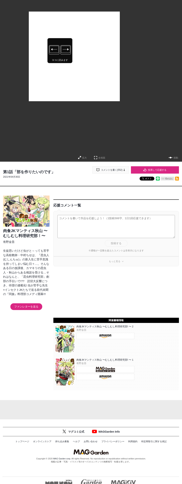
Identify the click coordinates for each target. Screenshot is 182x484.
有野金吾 (9, 241)
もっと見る (114, 261)
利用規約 (132, 441)
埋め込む (169, 178)
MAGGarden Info (109, 431)
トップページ (22, 441)
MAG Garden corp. (62, 458)
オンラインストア (42, 441)
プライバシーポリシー (112, 441)
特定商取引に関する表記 (154, 441)
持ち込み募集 (62, 441)
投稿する (116, 243)
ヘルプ (76, 441)
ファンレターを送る (26, 306)
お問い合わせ (91, 441)
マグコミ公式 (76, 431)
